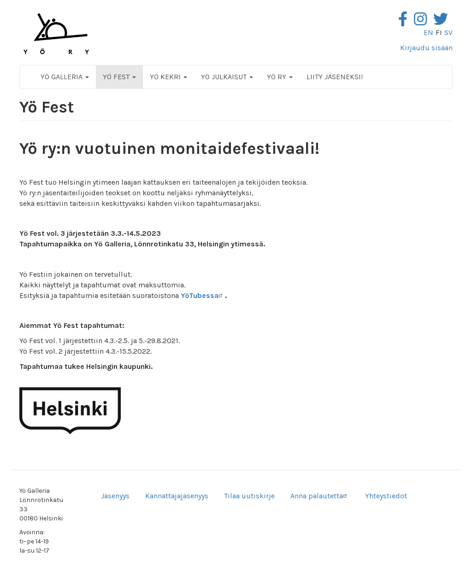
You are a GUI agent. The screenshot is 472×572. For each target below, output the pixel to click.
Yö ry (280, 76)
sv (448, 32)
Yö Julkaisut (227, 76)
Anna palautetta (319, 495)
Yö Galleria (65, 76)
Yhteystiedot (386, 495)
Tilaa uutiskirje (249, 495)
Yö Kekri (168, 76)
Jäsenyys (115, 495)
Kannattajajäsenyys (176, 495)
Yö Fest (119, 76)
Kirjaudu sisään (426, 47)
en (428, 32)
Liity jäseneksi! (335, 76)
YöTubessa (203, 295)
